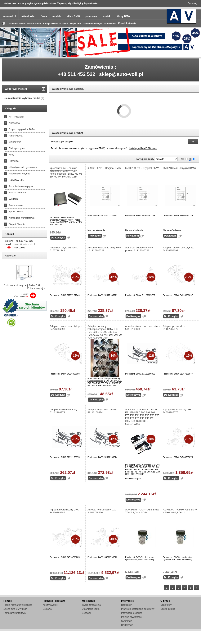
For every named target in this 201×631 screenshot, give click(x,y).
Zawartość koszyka (92, 23)
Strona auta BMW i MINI (15, 609)
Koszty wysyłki (50, 605)
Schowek (86, 613)
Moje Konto (75, 23)
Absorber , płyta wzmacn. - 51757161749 (64, 249)
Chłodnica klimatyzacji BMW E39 (22, 285)
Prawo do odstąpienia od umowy (137, 609)
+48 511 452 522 (76, 74)
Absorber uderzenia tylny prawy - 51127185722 (139, 249)
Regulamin (126, 605)
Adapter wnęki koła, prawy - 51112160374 (102, 411)
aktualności (28, 16)
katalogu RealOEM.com (143, 148)
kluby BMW (123, 16)
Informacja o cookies (131, 613)
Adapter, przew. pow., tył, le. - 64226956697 (179, 249)
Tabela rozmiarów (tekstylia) (17, 605)
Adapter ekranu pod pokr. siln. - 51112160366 (142, 327)
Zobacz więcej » (36, 288)
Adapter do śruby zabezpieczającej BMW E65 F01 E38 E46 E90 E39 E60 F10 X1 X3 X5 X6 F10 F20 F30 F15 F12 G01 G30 (104, 332)
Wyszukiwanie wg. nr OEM (67, 132)
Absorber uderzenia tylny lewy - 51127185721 (104, 249)
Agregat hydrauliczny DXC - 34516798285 (65, 511)
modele (56, 16)
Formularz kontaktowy (14, 613)
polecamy (91, 16)
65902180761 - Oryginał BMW (104, 168)
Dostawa (47, 609)
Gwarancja (126, 621)
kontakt (107, 16)
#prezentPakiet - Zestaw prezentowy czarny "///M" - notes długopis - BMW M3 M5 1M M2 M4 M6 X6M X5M (66, 172)
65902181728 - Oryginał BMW (142, 168)
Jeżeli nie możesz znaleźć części (25, 23)
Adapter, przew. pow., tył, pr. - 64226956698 (66, 327)
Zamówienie (110, 23)
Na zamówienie (96, 230)
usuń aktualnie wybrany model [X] (24, 98)
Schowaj (192, 3)
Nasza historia (167, 609)
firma (44, 16)
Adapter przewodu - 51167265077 (174, 327)
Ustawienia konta (90, 609)
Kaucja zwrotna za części (55, 23)
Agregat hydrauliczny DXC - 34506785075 (178, 411)
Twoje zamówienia (91, 605)
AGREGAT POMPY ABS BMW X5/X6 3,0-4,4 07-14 (142, 511)
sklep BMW (73, 16)
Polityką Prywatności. (86, 3)
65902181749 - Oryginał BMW (179, 168)
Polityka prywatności (131, 617)
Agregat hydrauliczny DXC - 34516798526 (102, 511)
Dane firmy (166, 605)
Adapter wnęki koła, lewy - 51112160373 (64, 411)
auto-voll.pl (9, 16)
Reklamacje (127, 625)
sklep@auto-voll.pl (121, 74)
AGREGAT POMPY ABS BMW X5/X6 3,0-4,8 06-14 (180, 511)
